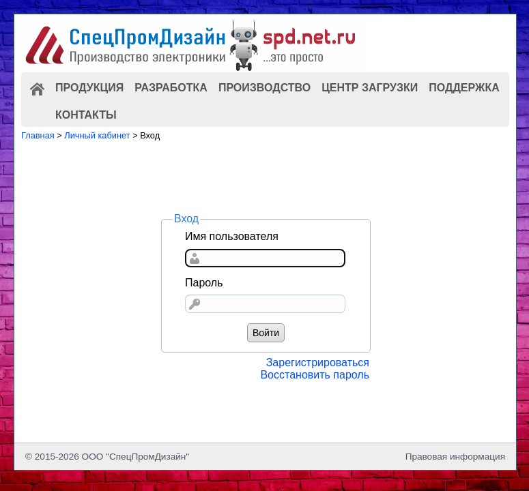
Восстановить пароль (314, 375)
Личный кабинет (97, 135)
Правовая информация (455, 456)
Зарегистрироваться (317, 362)
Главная (38, 135)
